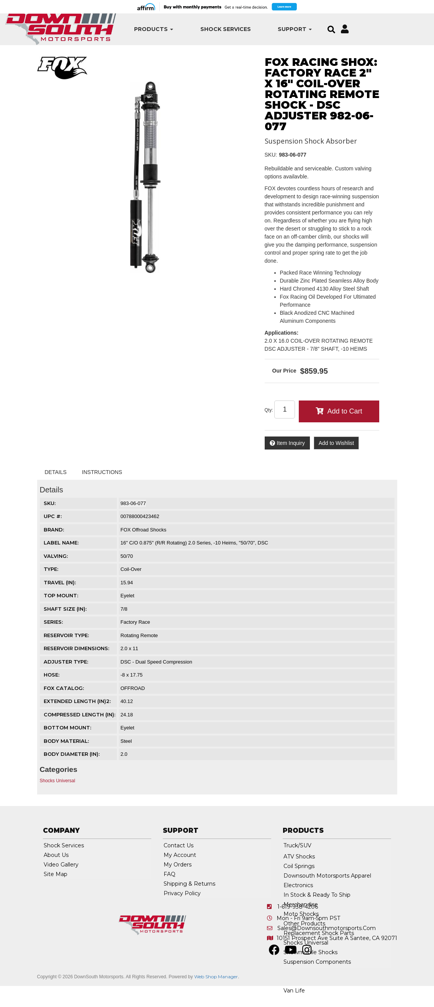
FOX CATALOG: (64, 688)
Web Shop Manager (216, 976)
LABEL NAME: (61, 542)
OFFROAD (133, 688)
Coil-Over (131, 569)
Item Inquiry (291, 443)
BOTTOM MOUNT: (67, 727)
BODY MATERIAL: (66, 741)
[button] (143, 29)
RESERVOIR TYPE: (66, 635)
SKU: (271, 155)
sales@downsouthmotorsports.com (326, 928)
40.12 (127, 701)
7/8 (124, 609)
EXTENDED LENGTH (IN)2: (77, 701)
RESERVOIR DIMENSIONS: (76, 648)
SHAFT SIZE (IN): (65, 609)
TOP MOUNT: (61, 595)
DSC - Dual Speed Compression (156, 662)
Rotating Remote (139, 635)
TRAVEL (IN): (60, 582)
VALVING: (56, 556)
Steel (126, 741)
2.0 (124, 754)
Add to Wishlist (336, 443)
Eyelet (127, 595)
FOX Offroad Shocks (144, 530)
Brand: (54, 529)
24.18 (127, 715)
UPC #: (53, 516)
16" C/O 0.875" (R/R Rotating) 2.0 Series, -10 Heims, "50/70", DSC (195, 543)
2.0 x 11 (129, 648)
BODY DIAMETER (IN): (72, 754)
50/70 (127, 556)
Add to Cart (344, 411)
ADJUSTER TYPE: (66, 662)
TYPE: (51, 569)
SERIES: (53, 622)
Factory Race (135, 622)
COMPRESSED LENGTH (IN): (79, 714)
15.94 (127, 582)
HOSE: (51, 675)
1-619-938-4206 (297, 906)
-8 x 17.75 (132, 675)
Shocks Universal (57, 780)
